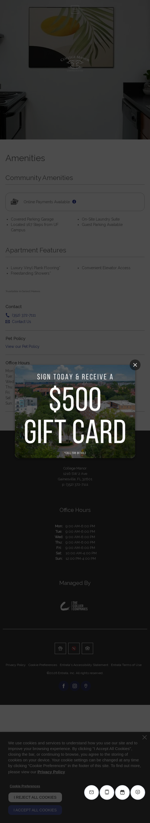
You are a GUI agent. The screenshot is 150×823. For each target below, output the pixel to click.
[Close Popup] (135, 364)
